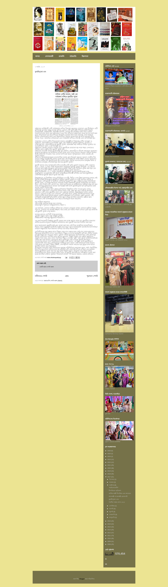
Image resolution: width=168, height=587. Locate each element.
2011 (109, 535)
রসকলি (61, 56)
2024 (109, 456)
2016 (109, 521)
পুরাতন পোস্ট (92, 276)
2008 (109, 544)
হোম (67, 276)
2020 (109, 468)
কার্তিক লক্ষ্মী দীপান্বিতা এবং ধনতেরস (120, 493)
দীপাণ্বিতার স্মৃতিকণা (115, 490)
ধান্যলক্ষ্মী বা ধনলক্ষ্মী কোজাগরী (118, 496)
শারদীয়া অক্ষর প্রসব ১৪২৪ (117, 502)
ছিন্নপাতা (85, 56)
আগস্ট (111, 509)
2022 (109, 462)
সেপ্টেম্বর (112, 506)
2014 (109, 527)
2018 (109, 474)
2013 (109, 530)
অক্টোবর (111, 485)
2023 (109, 459)
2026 (109, 451)
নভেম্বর (111, 482)
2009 (109, 541)
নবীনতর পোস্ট (41, 276)
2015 (109, 524)
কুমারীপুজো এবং (114, 499)
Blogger (82, 579)
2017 (109, 477)
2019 (109, 471)
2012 (109, 533)
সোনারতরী (49, 56)
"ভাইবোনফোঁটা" (113, 487)
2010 (109, 538)
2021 (109, 465)
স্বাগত (37, 56)
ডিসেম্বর (112, 479)
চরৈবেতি (73, 56)
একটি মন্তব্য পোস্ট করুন (46, 267)
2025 (109, 453)
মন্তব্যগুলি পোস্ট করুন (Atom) (53, 280)
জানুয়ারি (112, 517)
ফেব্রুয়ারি (112, 514)
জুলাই (111, 511)
